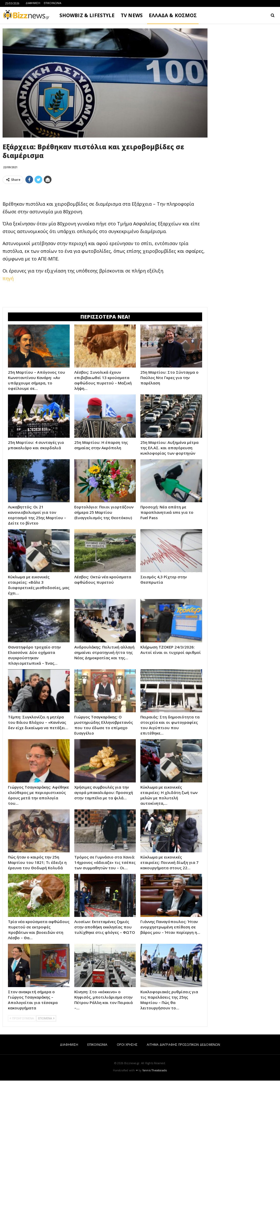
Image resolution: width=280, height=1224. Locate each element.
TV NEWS (132, 15)
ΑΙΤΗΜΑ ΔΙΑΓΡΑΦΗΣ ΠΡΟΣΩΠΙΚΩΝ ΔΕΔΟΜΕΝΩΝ (183, 1188)
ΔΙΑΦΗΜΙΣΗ (33, 3)
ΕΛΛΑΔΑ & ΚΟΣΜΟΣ (173, 15)
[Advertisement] (105, 224)
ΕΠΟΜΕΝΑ (46, 1162)
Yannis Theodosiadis (154, 1214)
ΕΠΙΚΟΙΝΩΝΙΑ (52, 3)
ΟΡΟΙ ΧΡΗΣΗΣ (127, 1188)
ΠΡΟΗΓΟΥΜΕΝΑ (22, 1162)
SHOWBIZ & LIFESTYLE (87, 15)
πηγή (8, 350)
